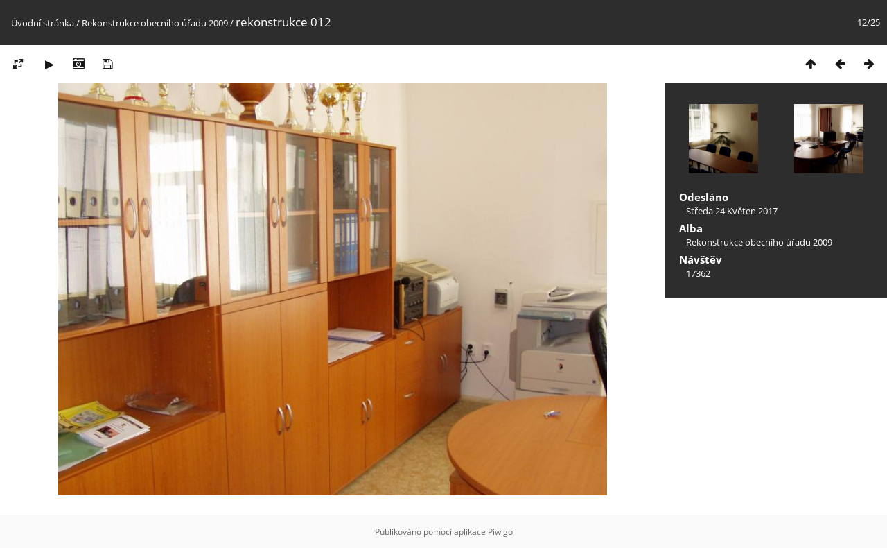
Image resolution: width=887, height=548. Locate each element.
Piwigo (500, 532)
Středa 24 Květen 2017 (732, 211)
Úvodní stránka (42, 23)
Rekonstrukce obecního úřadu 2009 (155, 23)
